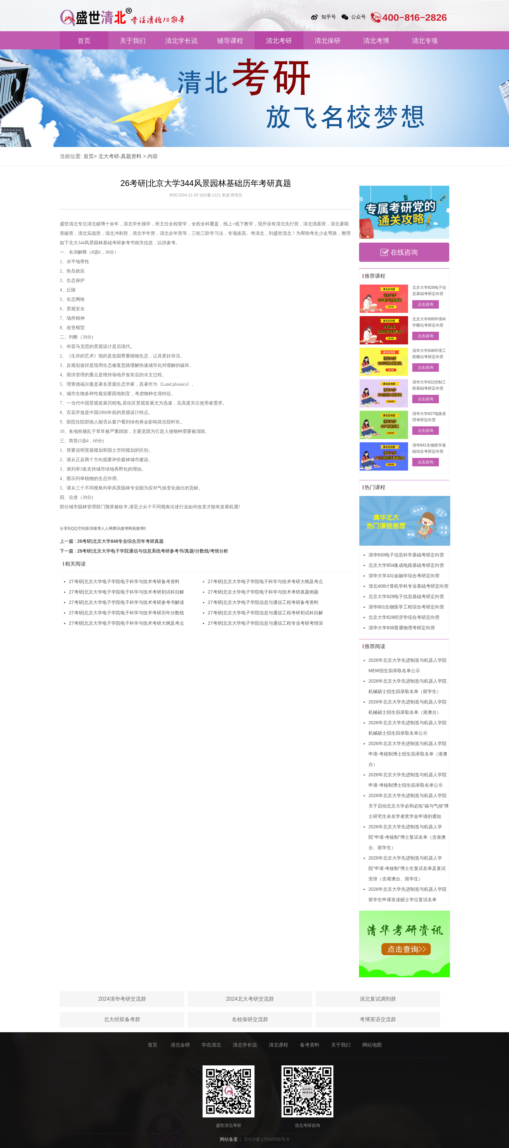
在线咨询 (404, 252)
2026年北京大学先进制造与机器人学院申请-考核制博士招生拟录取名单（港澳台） (407, 754)
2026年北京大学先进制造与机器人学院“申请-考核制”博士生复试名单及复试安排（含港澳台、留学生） (407, 868)
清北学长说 (181, 40)
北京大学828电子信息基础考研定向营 (406, 596)
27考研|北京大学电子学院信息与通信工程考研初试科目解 (265, 612)
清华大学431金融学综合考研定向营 (404, 575)
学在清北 (211, 1045)
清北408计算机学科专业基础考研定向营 (408, 586)
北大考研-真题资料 (120, 156)
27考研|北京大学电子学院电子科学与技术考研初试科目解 (126, 591)
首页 (84, 40)
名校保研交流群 (250, 1019)
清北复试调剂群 (378, 999)
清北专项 (425, 40)
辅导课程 (230, 40)
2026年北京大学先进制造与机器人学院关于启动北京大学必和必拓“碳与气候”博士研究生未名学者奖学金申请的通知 (408, 806)
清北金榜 (180, 1045)
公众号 (358, 17)
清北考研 (279, 40)
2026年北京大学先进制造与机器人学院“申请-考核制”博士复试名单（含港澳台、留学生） (407, 837)
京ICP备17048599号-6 (266, 1139)
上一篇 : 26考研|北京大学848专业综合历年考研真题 (112, 541)
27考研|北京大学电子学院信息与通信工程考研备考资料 (263, 602)
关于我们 (133, 40)
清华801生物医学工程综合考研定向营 (406, 606)
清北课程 (278, 1045)
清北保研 (328, 40)
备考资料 (309, 1045)
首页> (90, 156)
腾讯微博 (120, 528)
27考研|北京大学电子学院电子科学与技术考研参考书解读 (126, 602)
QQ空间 (78, 528)
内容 (152, 156)
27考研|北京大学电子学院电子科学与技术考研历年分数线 (126, 612)
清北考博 (376, 40)
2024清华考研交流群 (122, 999)
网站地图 (372, 1045)
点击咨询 (425, 304)
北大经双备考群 (122, 1019)
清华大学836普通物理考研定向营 (401, 627)
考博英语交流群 (378, 1019)
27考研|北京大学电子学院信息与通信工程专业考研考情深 (265, 623)
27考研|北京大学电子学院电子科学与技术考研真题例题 (263, 591)
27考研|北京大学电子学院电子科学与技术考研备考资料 (124, 581)
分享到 (65, 528)
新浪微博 (93, 528)
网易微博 (136, 528)
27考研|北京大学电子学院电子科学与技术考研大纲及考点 (126, 623)
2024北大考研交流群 (250, 999)
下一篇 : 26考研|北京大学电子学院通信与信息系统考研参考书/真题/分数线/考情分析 (144, 551)
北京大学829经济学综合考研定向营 (404, 617)
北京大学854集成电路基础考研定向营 (406, 565)
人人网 (107, 528)
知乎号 (328, 17)
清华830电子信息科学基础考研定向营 (406, 554)
